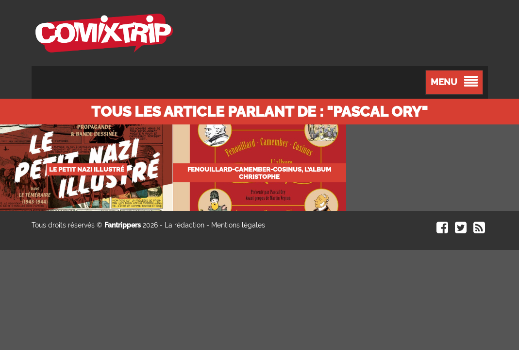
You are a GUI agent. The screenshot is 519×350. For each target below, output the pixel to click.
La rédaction (184, 225)
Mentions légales (238, 225)
